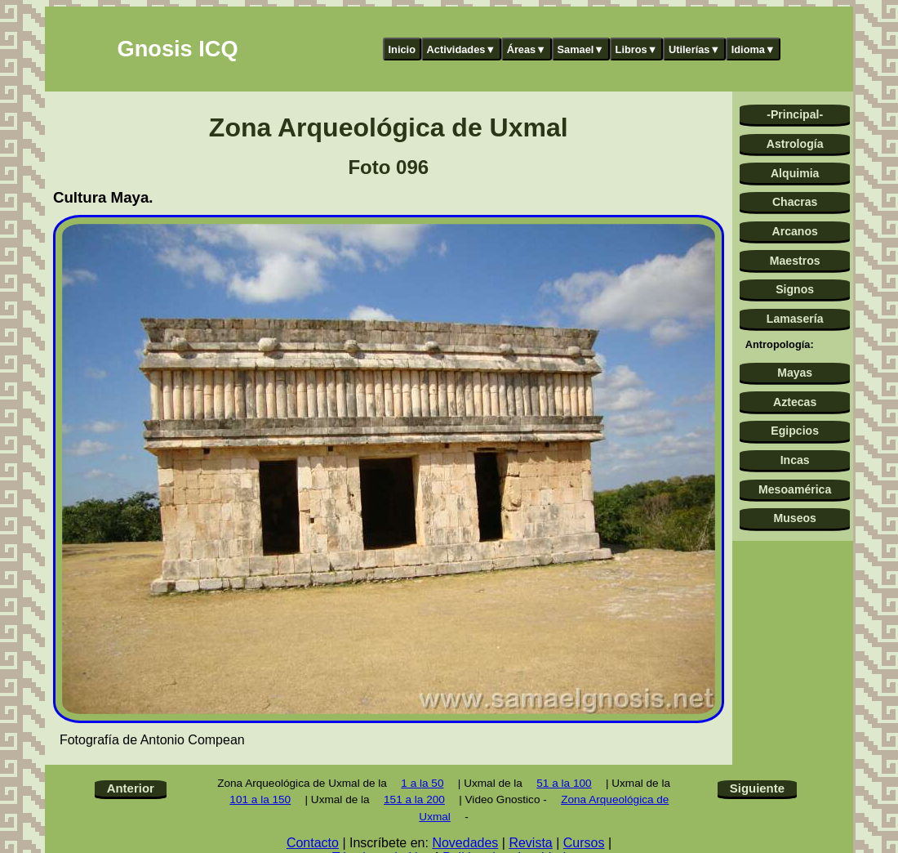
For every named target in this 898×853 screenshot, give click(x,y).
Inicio (402, 49)
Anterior (130, 788)
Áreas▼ (526, 49)
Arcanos (795, 231)
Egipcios (795, 430)
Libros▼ (637, 49)
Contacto (313, 843)
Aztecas (794, 402)
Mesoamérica (794, 489)
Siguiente (757, 788)
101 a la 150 (260, 799)
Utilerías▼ (694, 49)
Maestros (795, 260)
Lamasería (795, 318)
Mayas (794, 372)
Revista (530, 843)
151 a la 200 (414, 799)
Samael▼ (580, 49)
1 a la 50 (422, 783)
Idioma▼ (753, 49)
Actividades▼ (461, 49)
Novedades (465, 843)
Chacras (795, 201)
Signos (795, 289)
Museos (794, 518)
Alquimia (795, 173)
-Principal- (795, 114)
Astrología (795, 143)
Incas (795, 460)
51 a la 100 (563, 783)
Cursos (584, 843)
